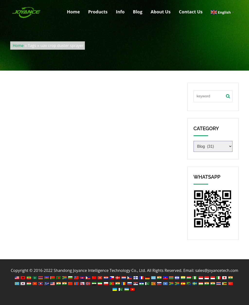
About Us (161, 12)
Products (97, 12)
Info (120, 12)
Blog (137, 12)
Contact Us (191, 12)
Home (73, 12)
